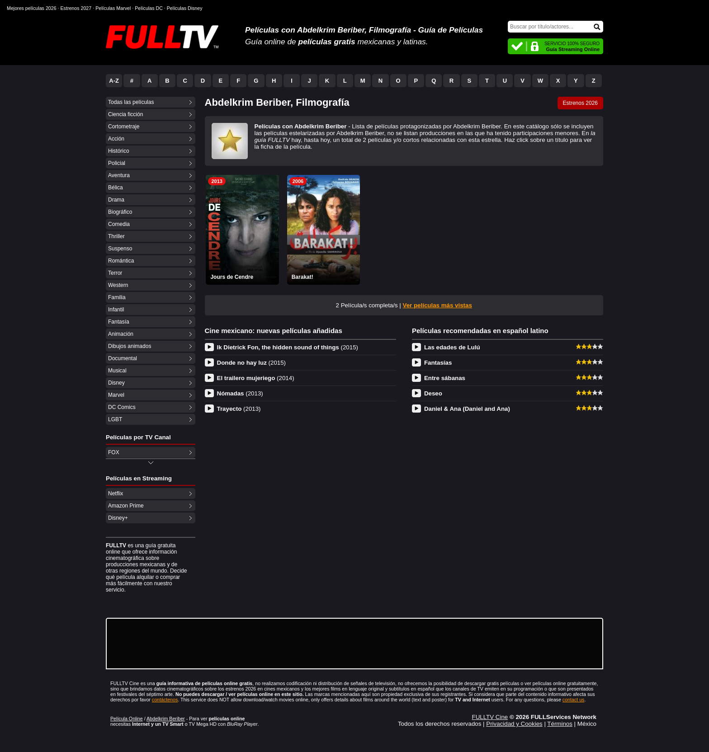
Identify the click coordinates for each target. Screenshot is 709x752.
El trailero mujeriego (255, 378)
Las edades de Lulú (452, 347)
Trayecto (239, 408)
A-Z (114, 80)
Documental (122, 358)
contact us (573, 699)
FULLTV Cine (490, 717)
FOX (113, 452)
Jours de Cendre (231, 277)
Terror (115, 273)
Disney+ (118, 518)
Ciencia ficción (125, 114)
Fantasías (438, 362)
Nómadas (240, 393)
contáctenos (165, 699)
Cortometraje (123, 126)
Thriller (116, 236)
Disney (116, 383)
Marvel (116, 395)
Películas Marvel (113, 8)
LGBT (115, 419)
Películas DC (149, 8)
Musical (117, 370)
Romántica (121, 261)
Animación (120, 334)
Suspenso (120, 248)
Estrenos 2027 (76, 8)
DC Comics (122, 407)
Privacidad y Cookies (514, 723)
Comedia (119, 224)
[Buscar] (555, 27)
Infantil (116, 309)
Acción (116, 139)
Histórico (118, 151)
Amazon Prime (126, 506)
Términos (559, 723)
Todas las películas (131, 102)
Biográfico (120, 212)
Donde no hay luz (251, 362)
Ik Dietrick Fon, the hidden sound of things (288, 347)
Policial (116, 163)
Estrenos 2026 (580, 103)
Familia (117, 297)
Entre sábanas (444, 378)
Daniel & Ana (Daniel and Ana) (467, 408)
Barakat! (302, 277)
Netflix (115, 493)
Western (118, 285)
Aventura (119, 175)
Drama (116, 200)
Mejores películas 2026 (32, 8)
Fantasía (118, 322)
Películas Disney (185, 8)
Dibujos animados (129, 346)
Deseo (433, 393)
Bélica (115, 187)
